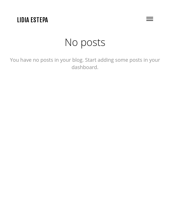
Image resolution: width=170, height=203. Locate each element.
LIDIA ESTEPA (32, 20)
